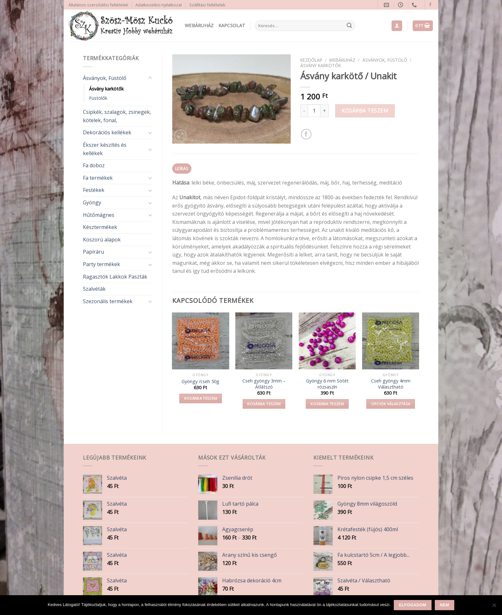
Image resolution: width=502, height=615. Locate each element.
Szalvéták (94, 288)
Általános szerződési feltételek (98, 5)
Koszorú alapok (102, 239)
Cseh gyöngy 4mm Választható (390, 384)
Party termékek (101, 264)
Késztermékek (100, 227)
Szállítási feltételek (207, 5)
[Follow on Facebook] (430, 5)
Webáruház (199, 25)
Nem (444, 605)
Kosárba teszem (365, 110)
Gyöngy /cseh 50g (200, 381)
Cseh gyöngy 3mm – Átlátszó (264, 384)
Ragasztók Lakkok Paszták (115, 276)
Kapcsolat (232, 25)
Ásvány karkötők (106, 89)
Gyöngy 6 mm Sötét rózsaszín (327, 384)
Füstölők (98, 98)
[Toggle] (150, 78)
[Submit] (349, 25)
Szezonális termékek (108, 301)
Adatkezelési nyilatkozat (158, 5)
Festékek (93, 189)
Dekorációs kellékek (107, 132)
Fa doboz (94, 165)
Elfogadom (412, 605)
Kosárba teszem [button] (200, 398)
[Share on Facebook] (306, 134)
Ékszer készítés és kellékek (104, 149)
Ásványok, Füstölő (104, 78)
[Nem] (494, 607)
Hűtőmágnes (98, 214)
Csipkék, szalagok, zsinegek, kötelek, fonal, (117, 116)
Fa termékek (98, 177)
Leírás (182, 168)
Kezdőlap (311, 60)
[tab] (182, 168)
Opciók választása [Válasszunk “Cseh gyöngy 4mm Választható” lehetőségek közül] (390, 403)
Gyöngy (92, 202)
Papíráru (93, 251)
